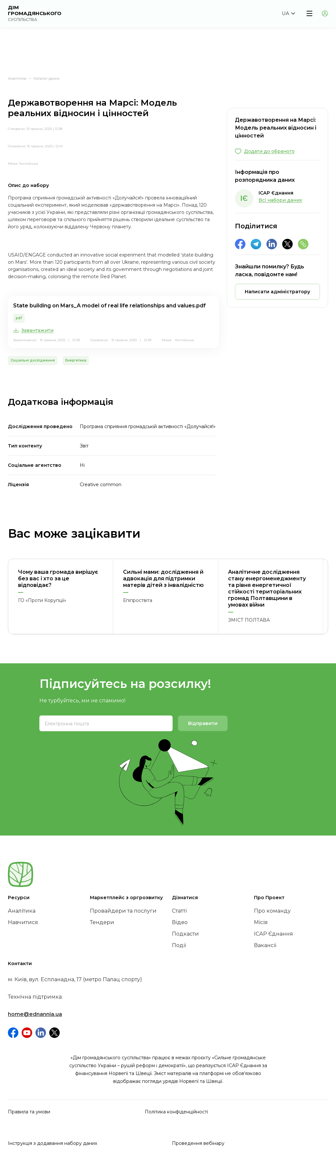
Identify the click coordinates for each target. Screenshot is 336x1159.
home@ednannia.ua (35, 1014)
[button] (288, 13)
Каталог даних (46, 78)
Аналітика (17, 78)
